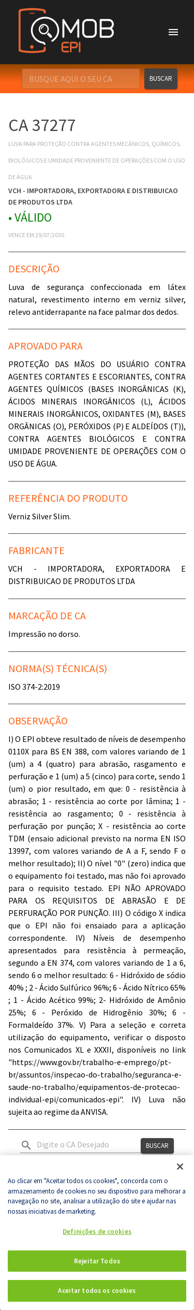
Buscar (160, 78)
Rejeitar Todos (97, 1261)
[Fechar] (180, 1166)
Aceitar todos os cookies (97, 1290)
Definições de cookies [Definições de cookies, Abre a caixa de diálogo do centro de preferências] (97, 1231)
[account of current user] (173, 32)
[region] (97, 1232)
